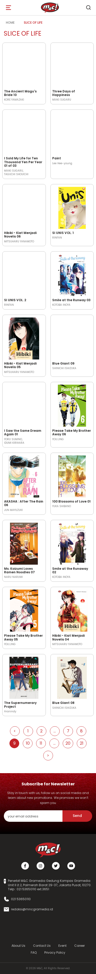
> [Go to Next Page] (48, 755)
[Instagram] (40, 866)
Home (10, 22)
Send (77, 815)
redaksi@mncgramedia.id (32, 909)
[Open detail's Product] (24, 65)
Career (79, 945)
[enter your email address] (33, 816)
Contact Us (42, 945)
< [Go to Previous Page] (15, 731)
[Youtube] (71, 866)
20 (68, 743)
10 (28, 743)
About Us (18, 945)
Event (62, 945)
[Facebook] (25, 866)
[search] (88, 7)
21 (81, 743)
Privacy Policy (54, 952)
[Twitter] (56, 866)
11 (41, 743)
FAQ (34, 952)
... (55, 731)
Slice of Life (33, 22)
